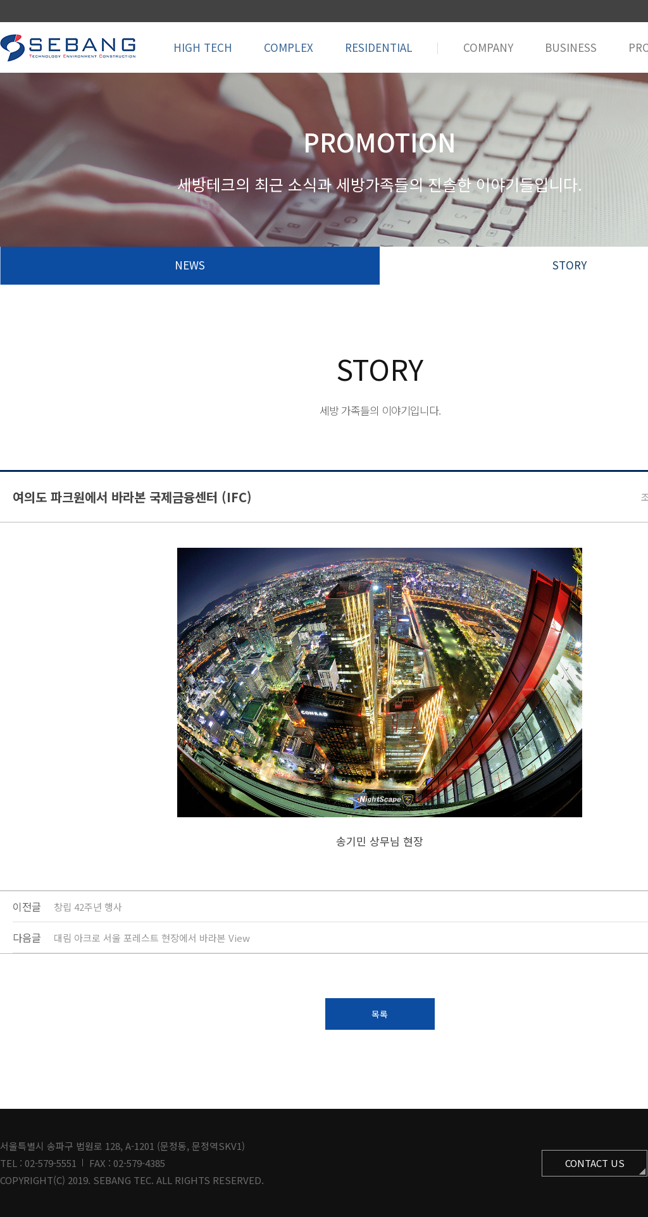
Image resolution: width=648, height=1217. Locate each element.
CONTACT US (595, 1163)
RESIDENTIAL (379, 47)
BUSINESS (571, 47)
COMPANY (488, 47)
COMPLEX (288, 47)
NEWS (190, 265)
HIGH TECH (202, 47)
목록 (379, 1014)
